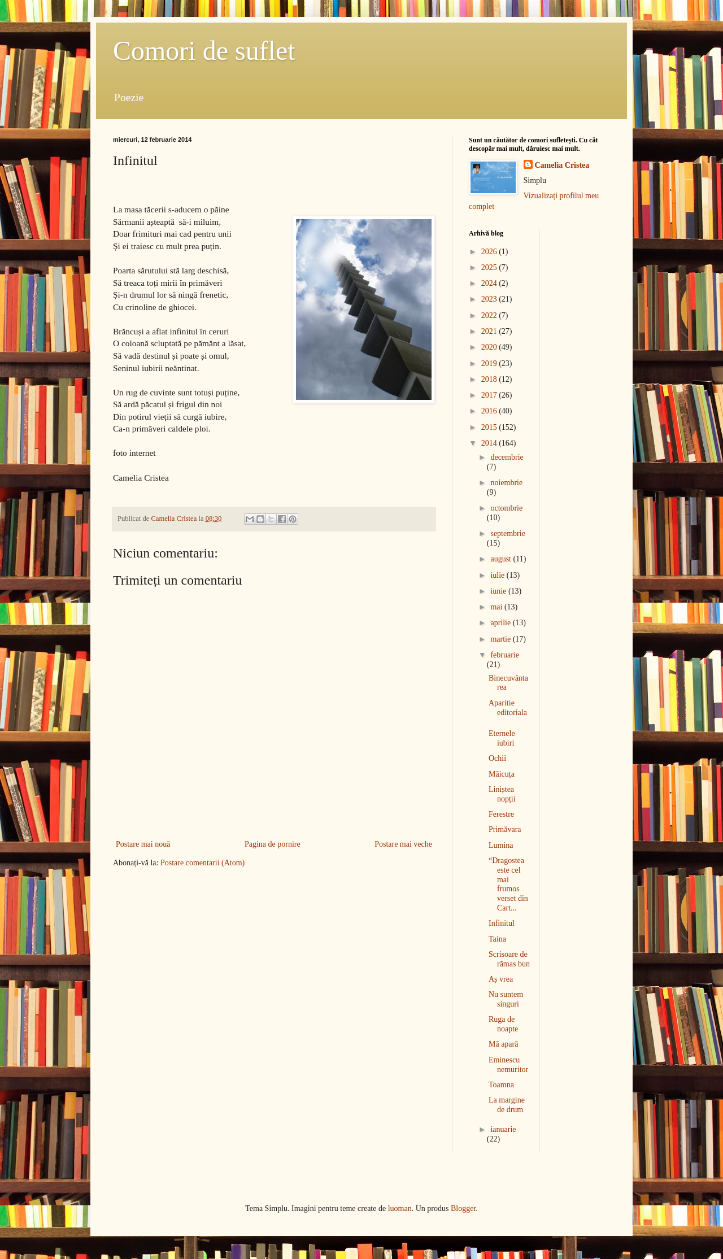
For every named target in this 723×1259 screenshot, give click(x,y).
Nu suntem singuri (506, 999)
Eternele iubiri (502, 738)
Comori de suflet (204, 51)
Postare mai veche (403, 844)
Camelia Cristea (562, 165)
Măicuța (502, 774)
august (501, 559)
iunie (499, 591)
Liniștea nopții (502, 794)
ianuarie (503, 1129)
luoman (400, 1208)
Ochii (497, 758)
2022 (490, 315)
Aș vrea (501, 979)
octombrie (506, 508)
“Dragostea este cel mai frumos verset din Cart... (508, 884)
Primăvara (505, 829)
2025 (490, 267)
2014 (490, 443)
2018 (490, 379)
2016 (490, 411)
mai (497, 607)
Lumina (501, 845)
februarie (504, 655)
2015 (490, 427)
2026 (490, 251)
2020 (490, 347)
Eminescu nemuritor (508, 1065)
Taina (497, 939)
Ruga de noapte (503, 1024)
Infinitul (502, 923)
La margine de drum (507, 1105)
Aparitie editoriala (508, 708)
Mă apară (503, 1044)
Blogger (463, 1208)
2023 (490, 299)
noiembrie (506, 482)
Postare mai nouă (143, 844)
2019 (490, 363)
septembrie (507, 533)
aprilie (501, 622)
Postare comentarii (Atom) (202, 863)
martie (501, 639)
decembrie (506, 457)
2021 (490, 331)
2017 (490, 395)
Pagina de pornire (272, 844)
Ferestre (501, 814)
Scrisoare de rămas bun (509, 959)
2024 (490, 283)
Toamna (501, 1085)
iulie (498, 575)
